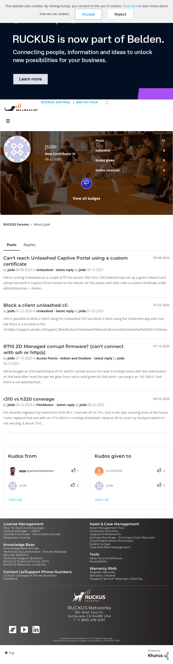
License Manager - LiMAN (21, 531)
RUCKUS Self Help (55, 102)
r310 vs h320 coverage (28, 399)
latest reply (65, 270)
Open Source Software (106, 558)
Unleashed (45, 270)
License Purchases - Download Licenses (32, 534)
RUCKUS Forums (16, 224)
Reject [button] (120, 14)
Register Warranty (103, 572)
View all (15, 500)
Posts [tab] (11, 244)
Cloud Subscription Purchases (111, 540)
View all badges (86, 198)
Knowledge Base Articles (21, 548)
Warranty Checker (102, 575)
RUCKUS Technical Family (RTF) (26, 561)
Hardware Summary (104, 531)
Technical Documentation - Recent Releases (35, 551)
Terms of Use (60, 640)
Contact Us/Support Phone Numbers (30, 575)
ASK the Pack (87, 102)
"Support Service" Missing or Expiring (116, 578)
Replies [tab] (30, 244)
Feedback (10, 578)
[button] (88, 14)
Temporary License (16, 537)
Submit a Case (100, 544)
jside (11, 270)
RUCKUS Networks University (24, 564)
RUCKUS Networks (89, 607)
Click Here (130, 6)
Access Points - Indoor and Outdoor (64, 358)
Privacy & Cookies (77, 640)
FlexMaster (45, 405)
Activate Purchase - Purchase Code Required (122, 537)
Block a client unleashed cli (35, 305)
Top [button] (11, 653)
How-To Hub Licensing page (23, 527)
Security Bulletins (15, 554)
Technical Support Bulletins (23, 558)
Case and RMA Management (110, 547)
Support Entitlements (105, 534)
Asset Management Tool (107, 527)
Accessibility (98, 561)
